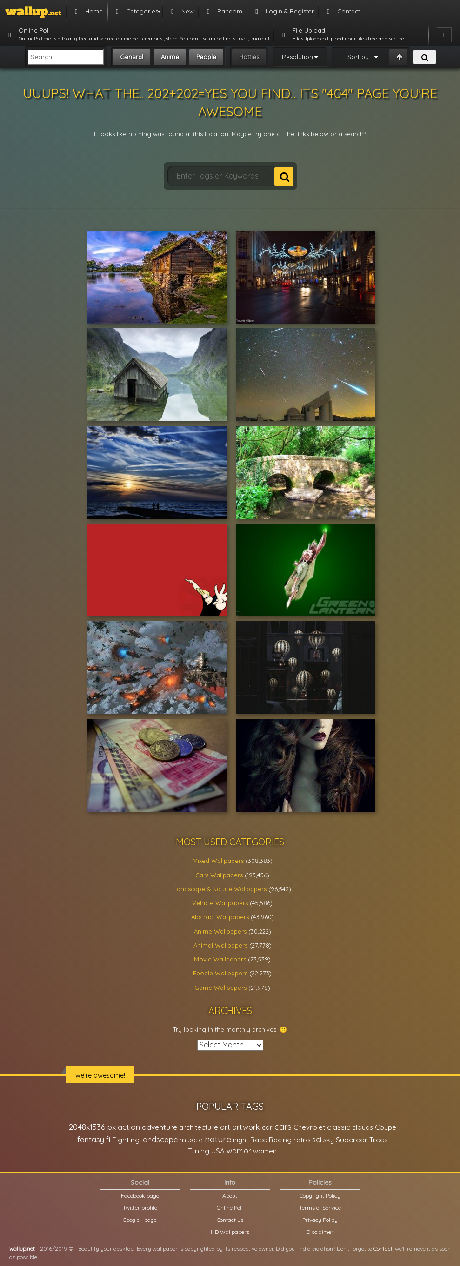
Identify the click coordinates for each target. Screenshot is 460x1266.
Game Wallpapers (220, 987)
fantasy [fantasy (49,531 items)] (90, 1139)
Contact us (230, 1219)
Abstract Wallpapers (220, 917)
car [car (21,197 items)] (267, 1127)
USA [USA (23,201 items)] (218, 1151)
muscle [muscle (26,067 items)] (191, 1139)
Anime (170, 56)
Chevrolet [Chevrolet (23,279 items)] (309, 1127)
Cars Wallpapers (219, 875)
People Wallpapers (220, 973)
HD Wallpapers (230, 1231)
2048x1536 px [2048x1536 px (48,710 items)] (92, 1127)
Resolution (297, 56)
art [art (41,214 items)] (225, 1127)
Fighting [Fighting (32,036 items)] (126, 1139)
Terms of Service (320, 1207)
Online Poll (230, 1207)
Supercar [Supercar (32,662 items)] (351, 1139)
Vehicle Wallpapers (220, 903)
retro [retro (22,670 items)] (301, 1139)
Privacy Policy (320, 1219)
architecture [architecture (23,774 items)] (198, 1127)
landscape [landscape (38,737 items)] (159, 1139)
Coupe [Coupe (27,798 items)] (385, 1127)
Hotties (249, 56)
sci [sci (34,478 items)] (316, 1139)
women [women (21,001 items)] (265, 1151)
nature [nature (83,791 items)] (218, 1139)
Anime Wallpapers (220, 931)
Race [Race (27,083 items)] (258, 1139)
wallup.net (22, 1248)
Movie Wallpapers (220, 959)
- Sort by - (358, 56)
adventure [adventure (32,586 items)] (159, 1127)
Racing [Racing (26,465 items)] (280, 1139)
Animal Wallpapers (220, 945)
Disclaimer (320, 1231)
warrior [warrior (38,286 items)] (239, 1150)
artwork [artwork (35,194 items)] (246, 1127)
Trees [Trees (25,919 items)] (378, 1139)
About (229, 1195)
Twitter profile (140, 1207)
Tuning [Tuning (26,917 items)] (198, 1151)
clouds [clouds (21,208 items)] (362, 1127)
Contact (383, 1248)
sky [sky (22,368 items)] (328, 1139)
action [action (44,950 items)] (129, 1127)
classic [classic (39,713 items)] (338, 1127)
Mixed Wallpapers (218, 860)
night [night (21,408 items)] (240, 1139)
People (206, 56)
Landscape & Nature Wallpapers (220, 889)
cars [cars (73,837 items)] (283, 1126)
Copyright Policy (320, 1195)
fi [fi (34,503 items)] (108, 1139)
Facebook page (140, 1195)
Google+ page (140, 1219)
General (131, 56)
